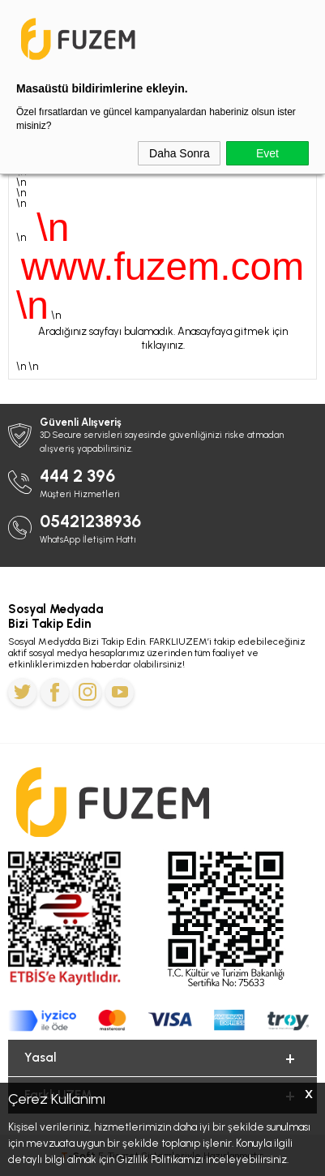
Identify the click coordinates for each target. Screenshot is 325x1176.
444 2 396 (77, 476)
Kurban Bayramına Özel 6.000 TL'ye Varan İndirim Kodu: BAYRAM (163, 16)
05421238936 (90, 521)
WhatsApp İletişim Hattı (88, 539)
